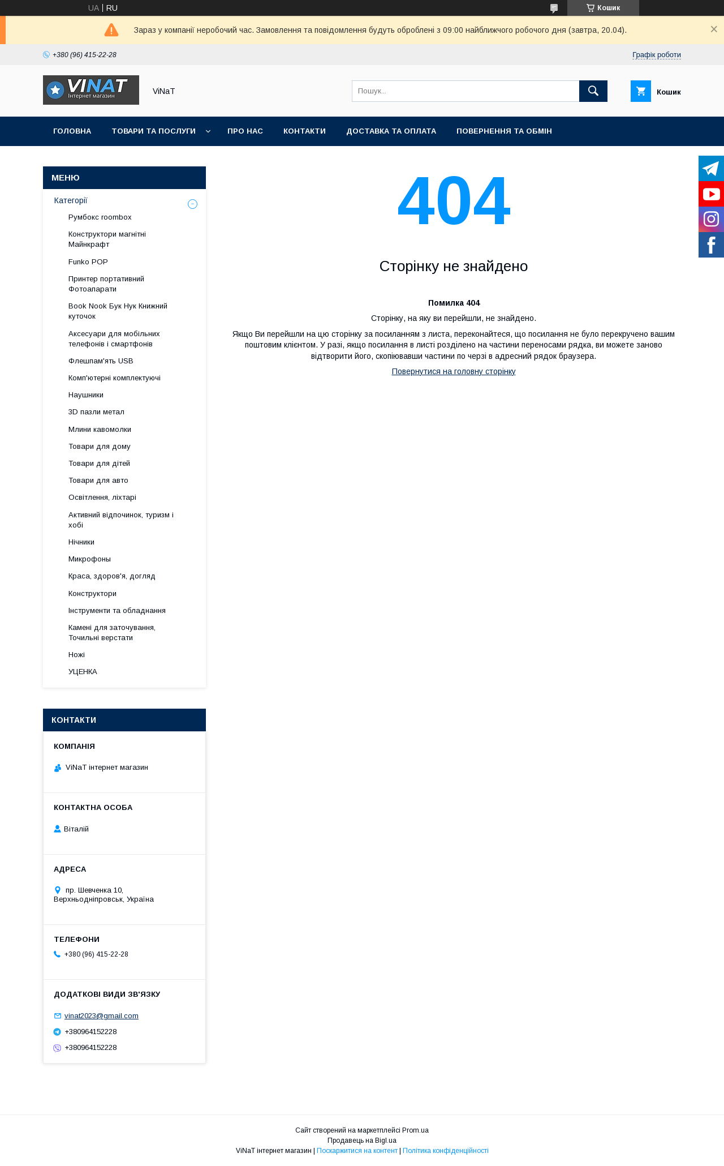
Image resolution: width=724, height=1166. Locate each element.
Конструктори (92, 593)
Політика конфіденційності (446, 1151)
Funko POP (88, 262)
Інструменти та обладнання (117, 610)
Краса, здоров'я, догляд (112, 576)
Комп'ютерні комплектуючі (114, 378)
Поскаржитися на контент (357, 1151)
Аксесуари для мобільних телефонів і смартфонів (114, 338)
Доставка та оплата (391, 131)
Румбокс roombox (100, 217)
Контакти (304, 131)
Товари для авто (98, 480)
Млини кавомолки (99, 429)
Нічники (81, 542)
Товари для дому (99, 446)
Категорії (71, 200)
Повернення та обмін (504, 131)
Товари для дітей (99, 463)
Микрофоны (89, 559)
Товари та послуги (153, 131)
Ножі (76, 654)
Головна (72, 131)
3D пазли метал (96, 412)
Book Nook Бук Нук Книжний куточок (117, 311)
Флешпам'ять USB (100, 361)
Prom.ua (415, 1130)
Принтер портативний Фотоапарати (106, 284)
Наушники (86, 395)
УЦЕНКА (82, 671)
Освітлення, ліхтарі (102, 497)
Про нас (245, 131)
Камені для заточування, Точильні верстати (112, 632)
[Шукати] (593, 91)
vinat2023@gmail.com (101, 1015)
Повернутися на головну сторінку (454, 371)
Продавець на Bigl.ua (362, 1140)
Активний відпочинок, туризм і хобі (121, 520)
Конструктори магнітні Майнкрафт (107, 239)
